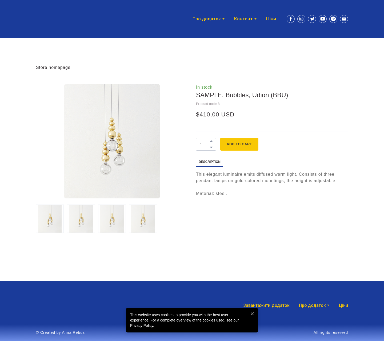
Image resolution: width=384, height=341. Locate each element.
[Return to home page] (51, 19)
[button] (291, 19)
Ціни (271, 18)
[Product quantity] (204, 144)
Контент (243, 18)
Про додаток (312, 305)
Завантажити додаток (266, 305)
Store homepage (53, 67)
